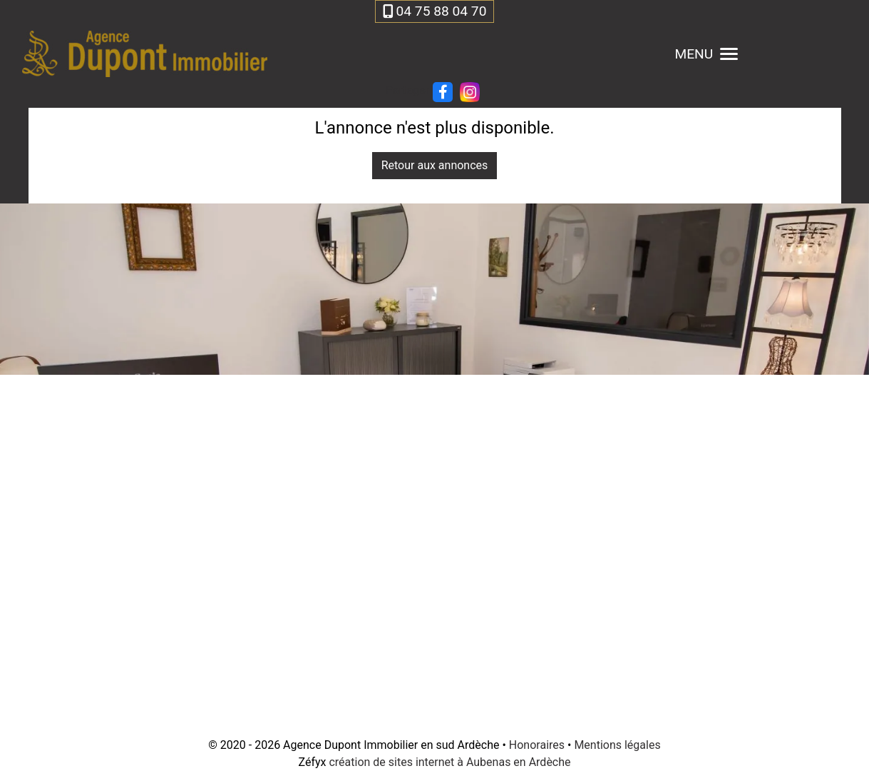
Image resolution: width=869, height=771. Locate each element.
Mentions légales (617, 745)
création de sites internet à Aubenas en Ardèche (449, 762)
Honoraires (537, 745)
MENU (706, 54)
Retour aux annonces (434, 165)
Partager (407, 90)
